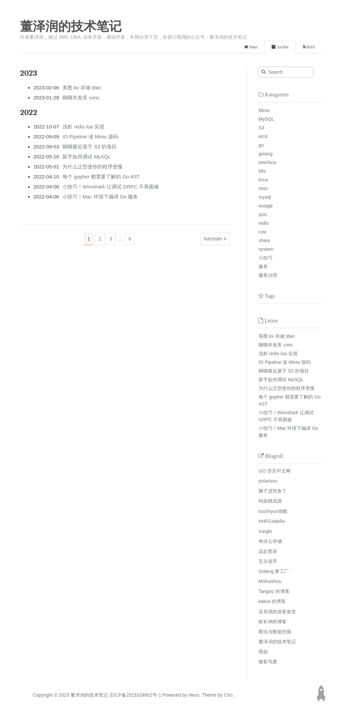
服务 (263, 266)
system (266, 249)
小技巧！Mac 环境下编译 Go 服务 (100, 196)
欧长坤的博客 (273, 621)
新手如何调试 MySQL (86, 156)
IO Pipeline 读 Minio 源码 (90, 136)
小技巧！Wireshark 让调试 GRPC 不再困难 (110, 186)
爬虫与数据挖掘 (275, 631)
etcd (263, 136)
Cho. (228, 695)
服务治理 (268, 275)
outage (266, 205)
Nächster (213, 238)
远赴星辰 (268, 551)
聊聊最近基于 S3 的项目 (89, 146)
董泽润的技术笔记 (71, 26)
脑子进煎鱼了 (273, 491)
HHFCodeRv (272, 521)
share (264, 240)
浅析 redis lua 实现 (83, 126)
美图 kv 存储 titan (81, 87)
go (261, 145)
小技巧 (266, 257)
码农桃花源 (270, 501)
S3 (261, 127)
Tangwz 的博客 (274, 591)
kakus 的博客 (272, 601)
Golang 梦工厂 (274, 571)
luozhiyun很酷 (273, 511)
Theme (208, 695)
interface (268, 162)
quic (263, 214)
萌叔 (263, 651)
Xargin (265, 531)
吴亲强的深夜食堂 (277, 611)
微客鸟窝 (268, 661)
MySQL (266, 119)
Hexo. (193, 695)
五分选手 (268, 561)
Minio (264, 110)
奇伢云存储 (270, 541)
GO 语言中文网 (275, 471)
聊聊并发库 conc (81, 97)
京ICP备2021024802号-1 (135, 695)
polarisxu (268, 481)
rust (262, 231)
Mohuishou (270, 581)
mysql (265, 197)
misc (263, 188)
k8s (262, 171)
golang (266, 153)
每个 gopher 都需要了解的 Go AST (101, 176)
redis (264, 223)
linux (263, 179)
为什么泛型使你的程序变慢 (92, 166)
